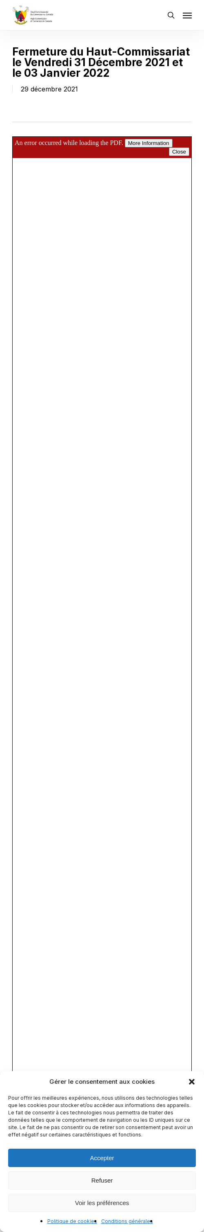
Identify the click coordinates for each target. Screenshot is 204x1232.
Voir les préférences (102, 1202)
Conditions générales (127, 1221)
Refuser (102, 1180)
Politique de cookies (72, 1221)
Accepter (102, 1157)
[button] (192, 1082)
